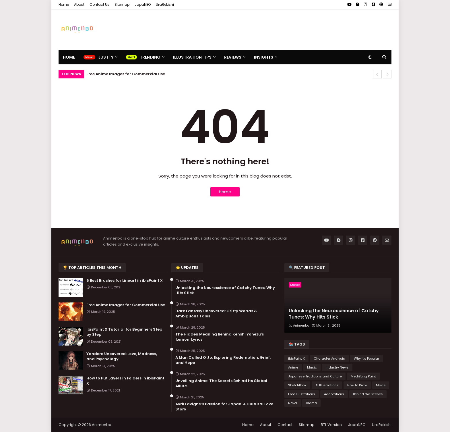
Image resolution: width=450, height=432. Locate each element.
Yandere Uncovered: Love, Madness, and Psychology (121, 356)
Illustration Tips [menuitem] (192, 57)
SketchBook (297, 385)
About (79, 4)
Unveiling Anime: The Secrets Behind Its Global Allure (221, 383)
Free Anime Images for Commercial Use (125, 74)
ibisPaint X (296, 358)
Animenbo (101, 424)
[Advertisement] (287, 30)
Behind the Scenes (368, 394)
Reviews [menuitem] (232, 57)
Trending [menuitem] (150, 57)
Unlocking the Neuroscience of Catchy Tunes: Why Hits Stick (225, 290)
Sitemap (122, 4)
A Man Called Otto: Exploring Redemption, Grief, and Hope (223, 360)
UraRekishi (165, 4)
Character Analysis (329, 358)
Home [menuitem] (69, 57)
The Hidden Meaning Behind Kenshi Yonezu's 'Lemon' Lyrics (219, 337)
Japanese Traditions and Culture (315, 376)
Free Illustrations (301, 394)
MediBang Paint (363, 376)
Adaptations (334, 394)
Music (312, 367)
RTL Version (331, 424)
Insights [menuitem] (263, 57)
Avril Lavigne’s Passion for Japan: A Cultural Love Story (224, 407)
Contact (285, 424)
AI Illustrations (326, 385)
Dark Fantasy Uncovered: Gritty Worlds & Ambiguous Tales (216, 313)
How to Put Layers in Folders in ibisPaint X (125, 381)
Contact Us (99, 4)
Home (64, 4)
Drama (311, 403)
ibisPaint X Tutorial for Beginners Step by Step (124, 332)
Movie (380, 385)
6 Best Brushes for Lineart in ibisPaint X (124, 280)
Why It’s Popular (366, 358)
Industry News (337, 367)
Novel (292, 403)
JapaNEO (143, 4)
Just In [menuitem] (105, 57)
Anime (293, 367)
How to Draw (357, 385)
